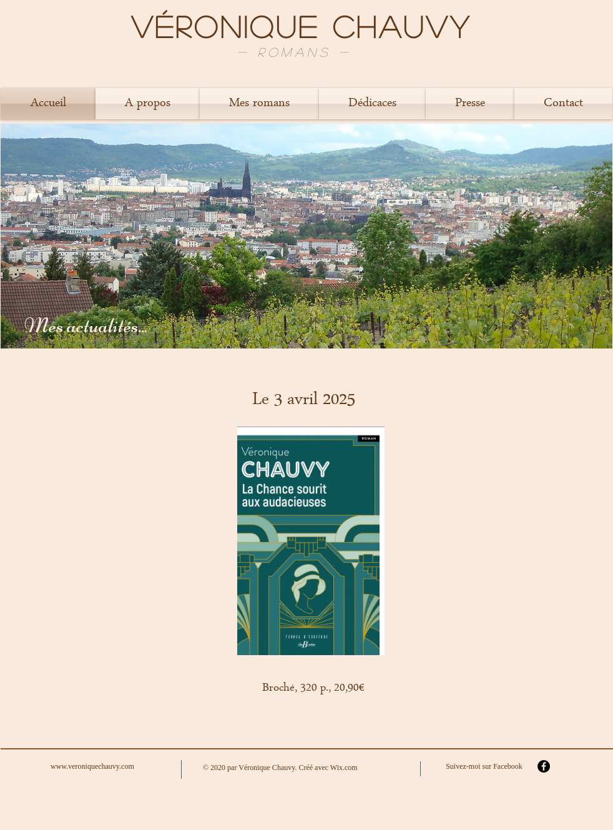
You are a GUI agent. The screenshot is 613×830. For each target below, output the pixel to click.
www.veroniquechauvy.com (92, 766)
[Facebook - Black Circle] (543, 766)
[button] (148, 103)
